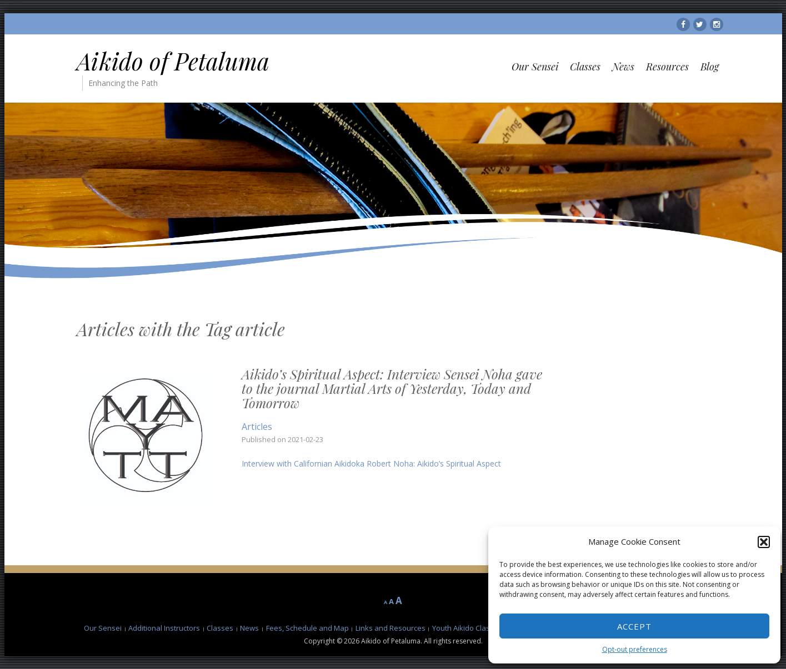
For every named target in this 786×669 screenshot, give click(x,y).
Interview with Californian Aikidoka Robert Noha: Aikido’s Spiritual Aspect (371, 463)
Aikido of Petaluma (173, 61)
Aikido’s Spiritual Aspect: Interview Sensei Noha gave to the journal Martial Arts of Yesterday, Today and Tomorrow (392, 388)
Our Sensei (535, 66)
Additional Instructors (164, 628)
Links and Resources (390, 628)
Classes (585, 66)
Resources (667, 66)
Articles (257, 426)
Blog (709, 66)
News (623, 66)
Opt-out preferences (634, 649)
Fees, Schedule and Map (307, 628)
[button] (763, 542)
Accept (634, 626)
